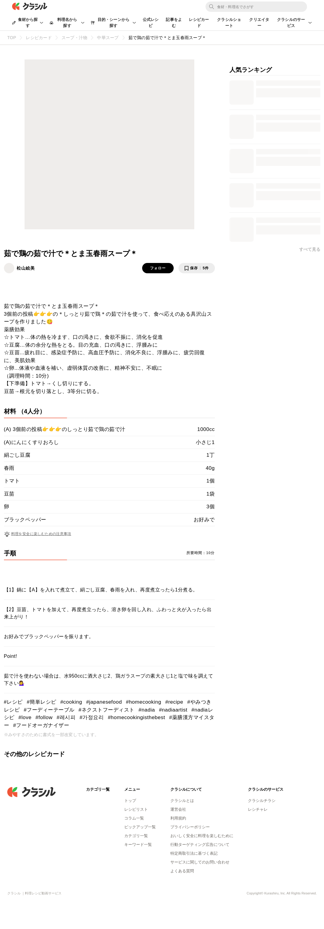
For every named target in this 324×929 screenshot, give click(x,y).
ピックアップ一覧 (140, 827)
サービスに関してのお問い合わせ (199, 862)
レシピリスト (136, 809)
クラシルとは (182, 800)
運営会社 (178, 809)
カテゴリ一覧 (136, 835)
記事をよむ (174, 22)
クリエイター (259, 22)
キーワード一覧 (138, 844)
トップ (130, 800)
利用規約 (178, 818)
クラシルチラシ (262, 800)
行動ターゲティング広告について (199, 844)
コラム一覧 (134, 818)
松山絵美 (26, 268)
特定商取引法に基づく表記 (194, 853)
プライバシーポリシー (190, 827)
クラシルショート (229, 22)
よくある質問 (182, 871)
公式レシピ (151, 22)
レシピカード (199, 22)
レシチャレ (258, 809)
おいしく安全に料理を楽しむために (201, 835)
